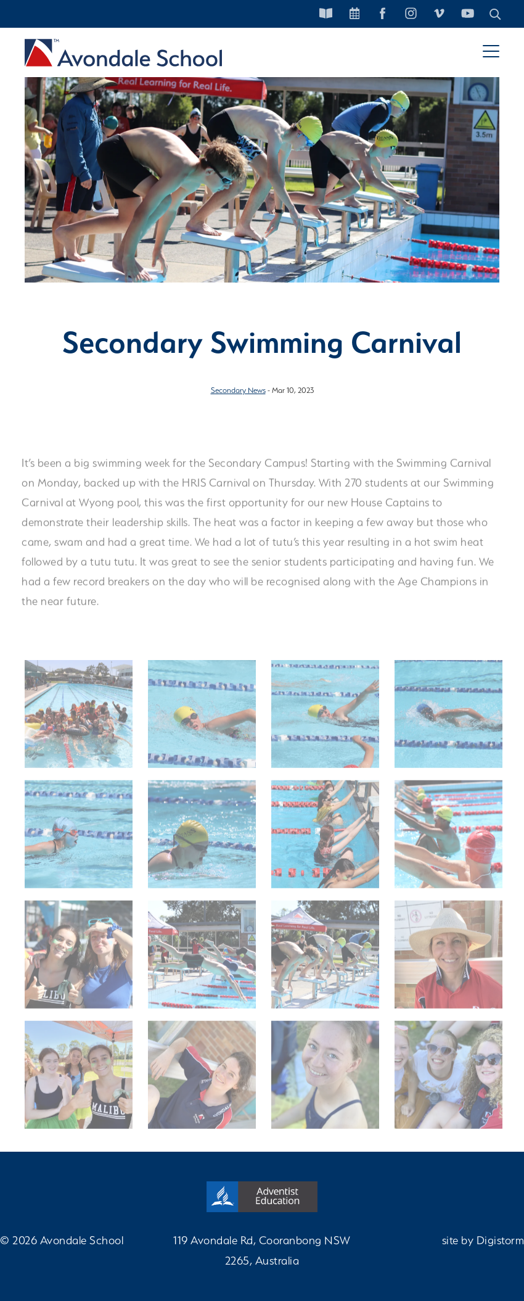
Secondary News (238, 390)
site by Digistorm (483, 1240)
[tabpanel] (262, 166)
